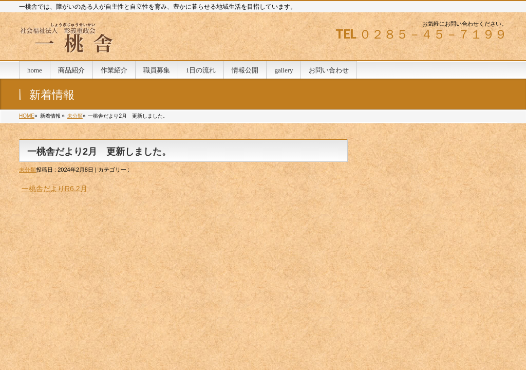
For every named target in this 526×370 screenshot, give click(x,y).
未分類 (75, 116)
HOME (26, 116)
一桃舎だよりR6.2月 (54, 188)
